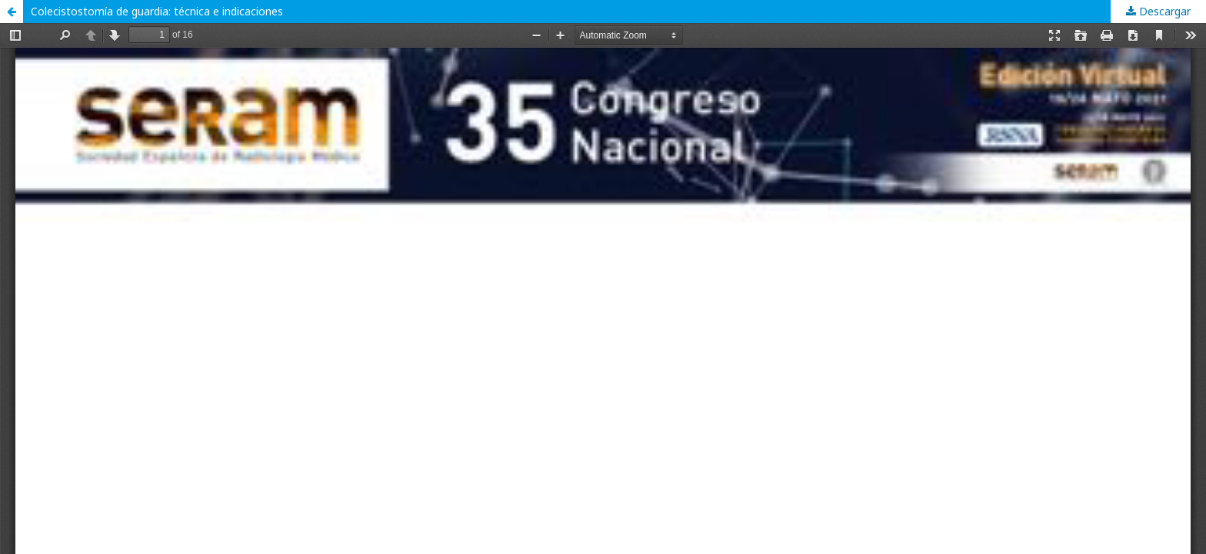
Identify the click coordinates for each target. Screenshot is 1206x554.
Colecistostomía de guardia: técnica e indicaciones (157, 11)
